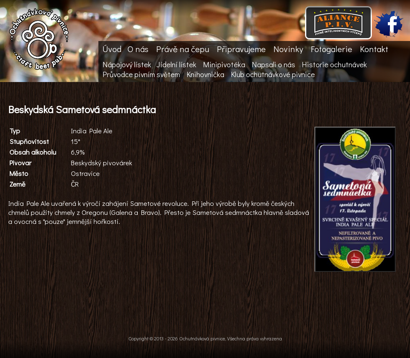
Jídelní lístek (176, 64)
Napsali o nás (273, 64)
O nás (138, 49)
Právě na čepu (182, 49)
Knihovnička (205, 74)
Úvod (111, 49)
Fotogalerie (331, 49)
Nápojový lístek (126, 64)
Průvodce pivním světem (141, 74)
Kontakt (374, 49)
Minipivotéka (224, 64)
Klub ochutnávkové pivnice (273, 74)
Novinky (288, 49)
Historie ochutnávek (334, 64)
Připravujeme (241, 49)
